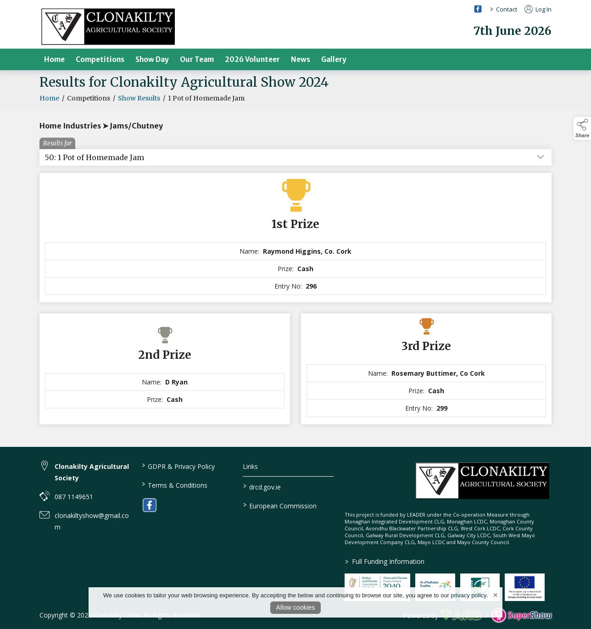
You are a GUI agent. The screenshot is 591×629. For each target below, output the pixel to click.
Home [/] (54, 59)
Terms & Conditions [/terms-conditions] (174, 484)
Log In (538, 9)
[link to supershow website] (521, 615)
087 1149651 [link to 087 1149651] (74, 496)
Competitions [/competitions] (100, 59)
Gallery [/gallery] (333, 59)
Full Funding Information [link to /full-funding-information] (384, 561)
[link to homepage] (108, 26)
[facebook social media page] (478, 9)
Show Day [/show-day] (152, 59)
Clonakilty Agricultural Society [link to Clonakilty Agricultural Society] (92, 472)
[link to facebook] (149, 505)
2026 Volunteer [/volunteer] (252, 59)
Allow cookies (295, 607)
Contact (506, 9)
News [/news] (300, 59)
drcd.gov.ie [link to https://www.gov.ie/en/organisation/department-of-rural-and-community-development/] (262, 486)
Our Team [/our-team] (197, 59)
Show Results (139, 103)
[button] (582, 128)
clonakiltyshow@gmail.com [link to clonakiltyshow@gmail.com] (92, 521)
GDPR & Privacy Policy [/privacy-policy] (177, 466)
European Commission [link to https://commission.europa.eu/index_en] (280, 505)
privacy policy (468, 595)
